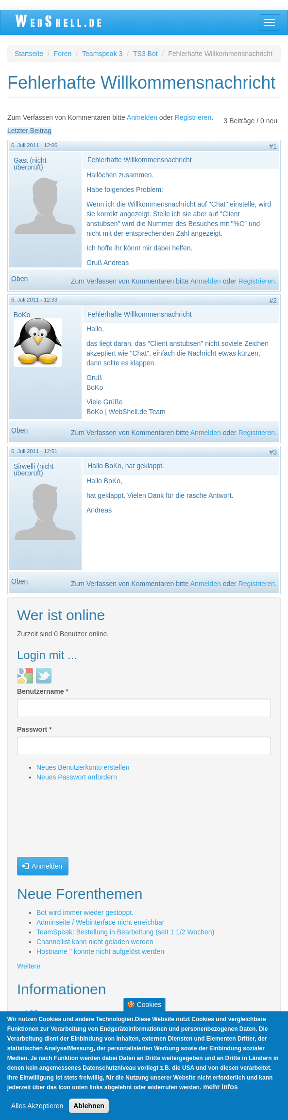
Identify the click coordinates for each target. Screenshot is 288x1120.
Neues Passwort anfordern (76, 777)
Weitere (28, 966)
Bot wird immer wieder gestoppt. (85, 912)
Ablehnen (88, 1106)
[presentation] (57, 822)
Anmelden (142, 117)
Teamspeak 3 (102, 53)
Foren (63, 53)
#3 (273, 452)
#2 (273, 300)
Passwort (34, 729)
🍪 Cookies (144, 1004)
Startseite (29, 53)
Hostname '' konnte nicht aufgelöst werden (100, 951)
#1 (273, 146)
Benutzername (42, 691)
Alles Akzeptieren (37, 1106)
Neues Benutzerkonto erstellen (82, 767)
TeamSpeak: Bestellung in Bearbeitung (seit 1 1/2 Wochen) (125, 932)
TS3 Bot (145, 53)
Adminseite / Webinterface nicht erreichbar (100, 922)
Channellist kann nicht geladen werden (94, 942)
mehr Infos (220, 1087)
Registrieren (193, 117)
